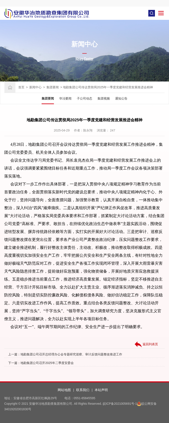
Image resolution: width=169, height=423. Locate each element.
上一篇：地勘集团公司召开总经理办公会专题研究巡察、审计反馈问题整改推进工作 (65, 354)
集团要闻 (52, 87)
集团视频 (103, 98)
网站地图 (64, 390)
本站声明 (101, 390)
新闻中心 (35, 87)
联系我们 (82, 390)
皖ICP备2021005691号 (118, 403)
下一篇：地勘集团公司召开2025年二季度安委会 (40, 363)
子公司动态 (84, 98)
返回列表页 (146, 344)
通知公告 (121, 98)
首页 (21, 87)
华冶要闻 (65, 98)
